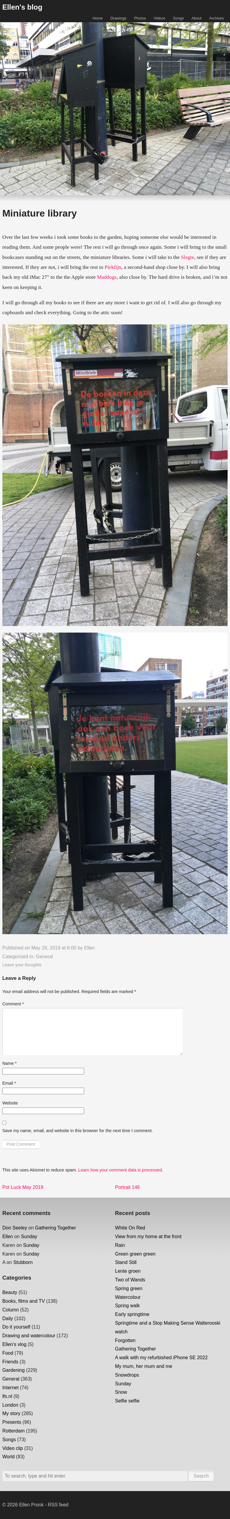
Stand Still (126, 1262)
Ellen (89, 947)
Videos (159, 18)
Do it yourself (16, 1326)
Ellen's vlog (14, 1344)
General (44, 956)
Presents (11, 1422)
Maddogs (107, 277)
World (8, 1456)
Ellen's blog (22, 7)
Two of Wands (130, 1279)
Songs (178, 18)
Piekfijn (113, 267)
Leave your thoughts (21, 964)
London (10, 1405)
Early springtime (132, 1314)
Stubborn (23, 1262)
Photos (140, 18)
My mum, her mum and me (143, 1366)
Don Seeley (14, 1227)
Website (10, 1103)
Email (9, 1083)
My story (11, 1413)
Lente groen (127, 1271)
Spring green (129, 1288)
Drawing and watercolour (28, 1335)
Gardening (13, 1370)
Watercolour (128, 1297)
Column (10, 1309)
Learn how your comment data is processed (120, 1170)
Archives (216, 18)
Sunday (29, 1236)
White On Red (130, 1227)
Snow (121, 1392)
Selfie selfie (127, 1400)
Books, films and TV (23, 1301)
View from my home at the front (148, 1236)
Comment (13, 1003)
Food (7, 1353)
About (196, 18)
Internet (10, 1387)
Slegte (187, 257)
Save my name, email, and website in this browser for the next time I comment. (77, 1130)
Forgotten (125, 1340)
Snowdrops (127, 1375)
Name (9, 1063)
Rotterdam (13, 1430)
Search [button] (201, 1475)
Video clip (12, 1448)
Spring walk (127, 1305)
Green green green (135, 1253)
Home (98, 18)
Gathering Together (55, 1227)
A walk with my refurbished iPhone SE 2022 (161, 1357)
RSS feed (58, 1504)
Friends (10, 1361)
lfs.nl (7, 1396)
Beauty (9, 1292)
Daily (7, 1318)
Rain (120, 1245)
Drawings (118, 18)
